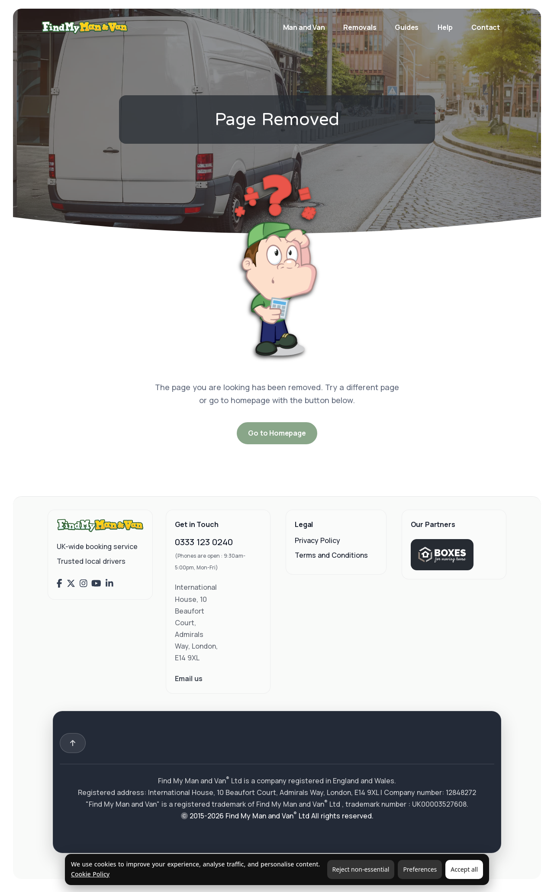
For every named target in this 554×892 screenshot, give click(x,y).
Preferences (420, 869)
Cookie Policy (90, 874)
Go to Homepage (277, 433)
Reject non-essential (361, 869)
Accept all (464, 869)
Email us (189, 678)
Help (445, 27)
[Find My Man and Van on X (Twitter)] (71, 583)
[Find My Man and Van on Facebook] (59, 583)
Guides (407, 27)
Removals (360, 27)
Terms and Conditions (331, 555)
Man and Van (304, 27)
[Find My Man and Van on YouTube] (96, 583)
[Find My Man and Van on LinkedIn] (109, 583)
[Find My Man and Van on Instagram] (83, 583)
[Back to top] (73, 743)
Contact (485, 27)
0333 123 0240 (204, 542)
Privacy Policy (317, 540)
